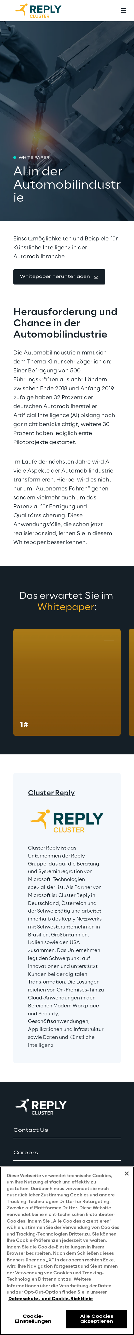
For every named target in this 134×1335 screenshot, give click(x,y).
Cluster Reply (51, 793)
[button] (59, 277)
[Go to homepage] (45, 10)
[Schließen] (126, 1173)
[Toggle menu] (123, 10)
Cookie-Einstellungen (33, 1318)
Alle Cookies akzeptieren (96, 1318)
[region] (67, 1250)
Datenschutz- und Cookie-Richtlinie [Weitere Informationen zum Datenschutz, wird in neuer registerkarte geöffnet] (50, 1299)
